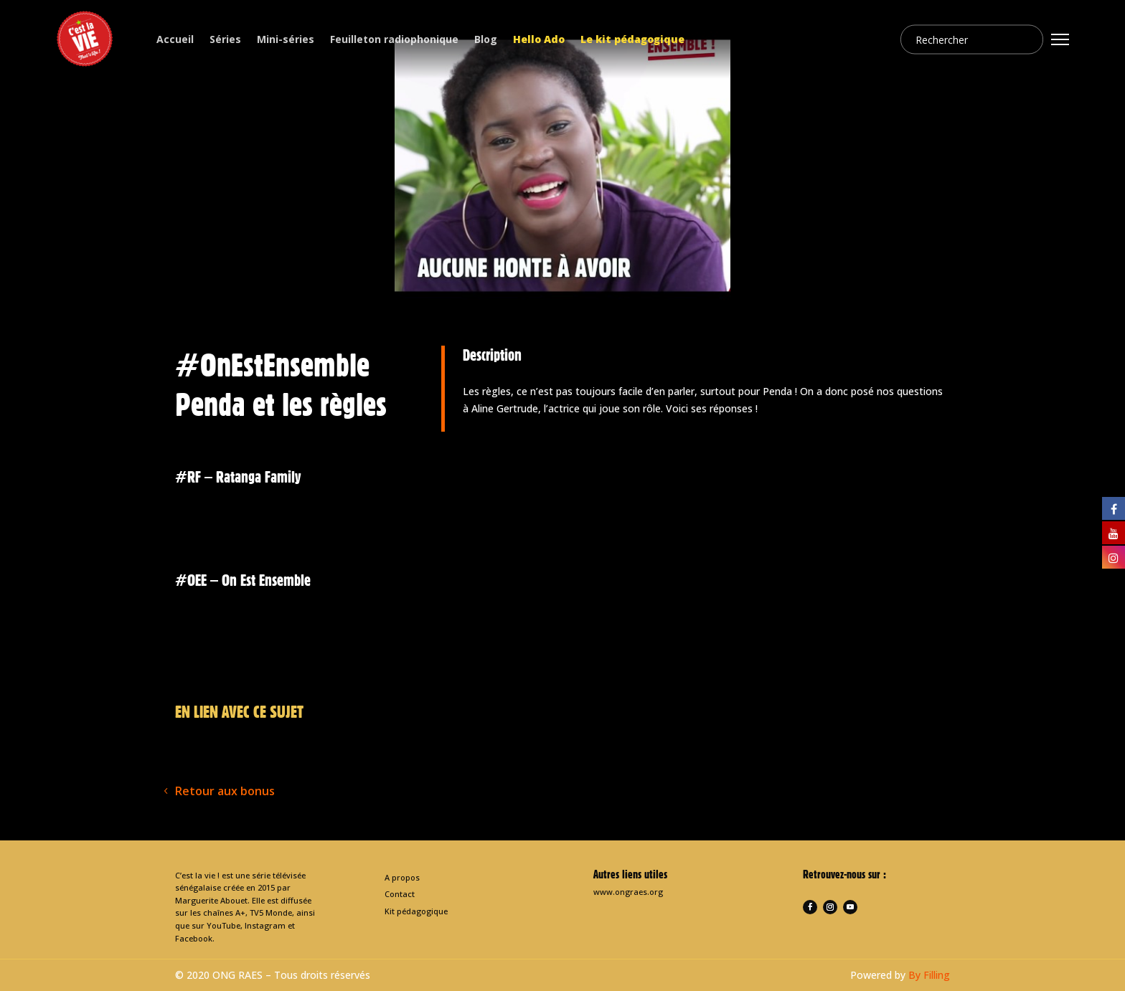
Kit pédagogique (416, 911)
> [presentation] (975, 526)
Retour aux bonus (225, 791)
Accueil (175, 39)
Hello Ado (539, 39)
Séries (225, 39)
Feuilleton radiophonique (394, 39)
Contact (400, 893)
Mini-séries (285, 39)
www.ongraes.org (628, 891)
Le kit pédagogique (632, 39)
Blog (485, 39)
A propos (402, 877)
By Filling (929, 975)
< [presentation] (150, 526)
